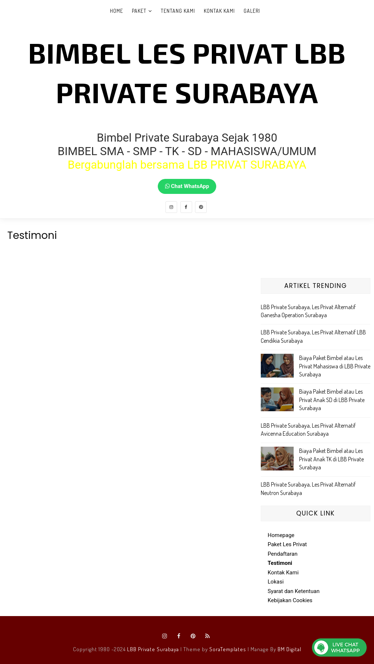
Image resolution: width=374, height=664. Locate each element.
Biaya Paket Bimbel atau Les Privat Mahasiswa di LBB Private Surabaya (334, 366)
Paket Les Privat (287, 544)
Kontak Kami (219, 11)
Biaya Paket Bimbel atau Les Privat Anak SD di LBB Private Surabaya (332, 400)
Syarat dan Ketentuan (294, 591)
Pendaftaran (283, 554)
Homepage (281, 535)
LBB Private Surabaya (153, 649)
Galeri (252, 11)
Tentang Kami (178, 11)
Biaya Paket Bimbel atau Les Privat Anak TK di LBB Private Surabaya (331, 459)
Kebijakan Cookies (290, 600)
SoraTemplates (227, 649)
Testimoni (280, 563)
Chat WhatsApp (187, 186)
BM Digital (289, 649)
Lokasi (276, 581)
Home (116, 11)
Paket (139, 11)
